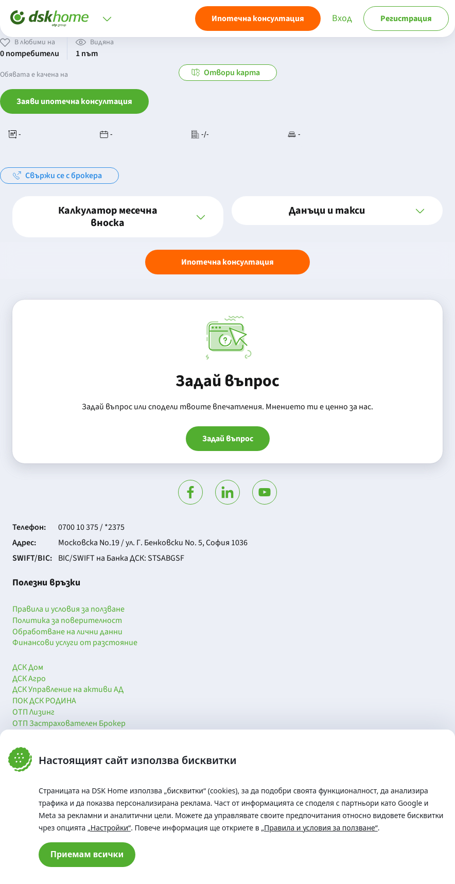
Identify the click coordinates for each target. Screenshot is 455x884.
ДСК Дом (27, 668)
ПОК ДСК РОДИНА (44, 701)
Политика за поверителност (67, 621)
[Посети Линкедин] (227, 492)
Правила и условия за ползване (68, 609)
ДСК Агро (29, 679)
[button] (117, 216)
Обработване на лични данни (67, 632)
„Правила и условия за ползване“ (319, 828)
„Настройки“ (109, 828)
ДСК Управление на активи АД (68, 690)
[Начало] (49, 18)
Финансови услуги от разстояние (74, 643)
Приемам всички (87, 854)
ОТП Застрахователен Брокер (69, 724)
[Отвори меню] (107, 18)
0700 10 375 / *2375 (91, 527)
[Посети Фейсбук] (190, 492)
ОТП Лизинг (33, 712)
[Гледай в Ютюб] (264, 492)
